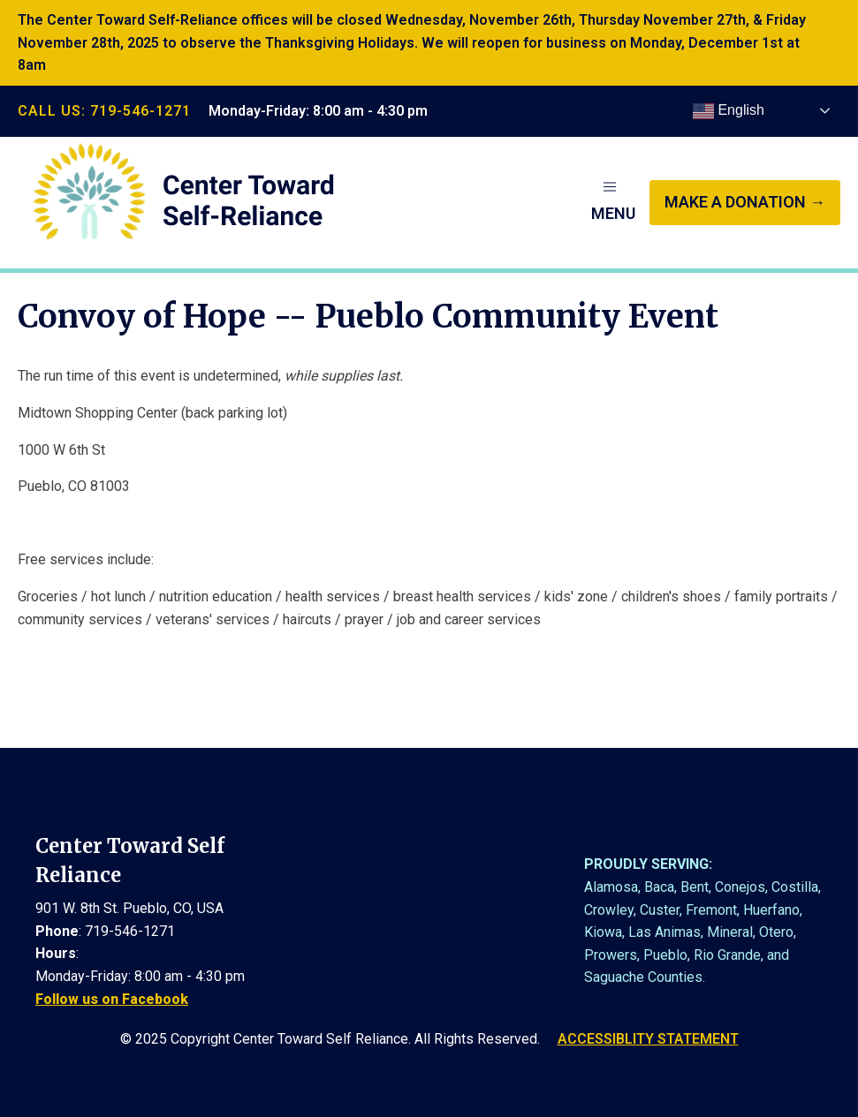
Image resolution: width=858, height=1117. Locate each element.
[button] (613, 202)
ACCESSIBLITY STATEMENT (648, 1038)
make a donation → (744, 201)
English (728, 111)
